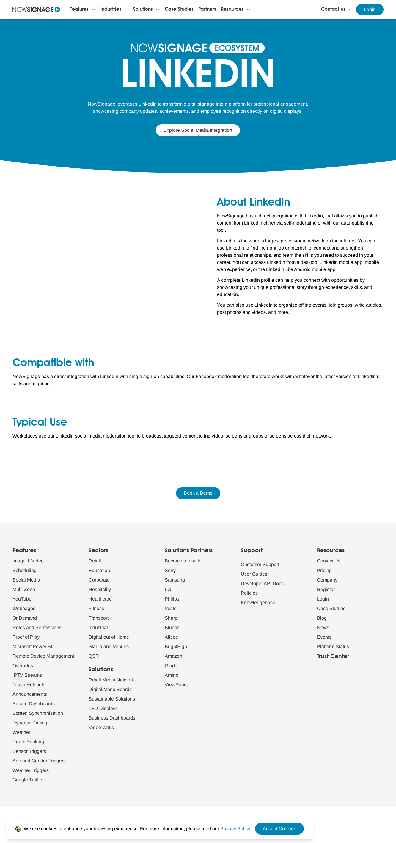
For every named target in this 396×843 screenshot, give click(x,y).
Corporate (99, 579)
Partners (207, 9)
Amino (171, 675)
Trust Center (333, 657)
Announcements (29, 694)
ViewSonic (176, 684)
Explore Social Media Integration (198, 130)
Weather (21, 732)
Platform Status (333, 646)
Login (370, 9)
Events (324, 637)
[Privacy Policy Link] (235, 828)
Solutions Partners (189, 551)
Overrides (22, 665)
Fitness (96, 608)
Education (99, 570)
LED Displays (103, 708)
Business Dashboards (112, 717)
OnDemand (24, 618)
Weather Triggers (30, 770)
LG (168, 589)
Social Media (26, 579)
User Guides (254, 573)
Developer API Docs (262, 583)
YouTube (22, 598)
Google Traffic (27, 779)
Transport (99, 618)
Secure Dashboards (33, 703)
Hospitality (100, 589)
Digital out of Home (109, 637)
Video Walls (101, 727)
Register (326, 589)
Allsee (171, 637)
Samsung (175, 579)
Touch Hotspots (28, 684)
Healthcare (100, 598)
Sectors (98, 551)
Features (79, 9)
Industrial (98, 627)
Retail (95, 560)
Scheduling (24, 570)
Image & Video (28, 560)
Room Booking (28, 741)
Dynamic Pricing (29, 722)
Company (327, 579)
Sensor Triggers (29, 751)
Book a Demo (198, 493)
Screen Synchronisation (37, 713)
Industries (110, 9)
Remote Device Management (43, 656)
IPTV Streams (27, 675)
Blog (322, 618)
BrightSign (176, 646)
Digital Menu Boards (110, 689)
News (323, 627)
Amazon (173, 656)
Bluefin (172, 627)
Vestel (171, 608)
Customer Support (260, 564)
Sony (170, 570)
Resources (232, 9)
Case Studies (179, 9)
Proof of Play (26, 637)
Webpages (23, 608)
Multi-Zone (23, 589)
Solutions (143, 9)
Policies (249, 593)
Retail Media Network (111, 679)
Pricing (324, 570)
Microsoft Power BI (32, 646)
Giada (171, 665)
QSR (94, 656)
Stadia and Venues (109, 646)
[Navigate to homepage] (36, 9)
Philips (172, 598)
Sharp (171, 618)
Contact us (333, 9)
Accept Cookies (279, 828)
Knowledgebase (258, 602)
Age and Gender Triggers (39, 760)
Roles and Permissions (37, 627)
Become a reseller (184, 560)
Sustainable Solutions (112, 698)
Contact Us (328, 560)
